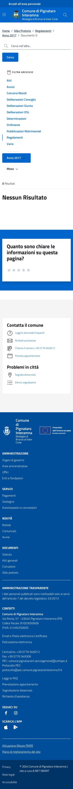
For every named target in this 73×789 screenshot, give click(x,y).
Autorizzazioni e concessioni (19, 507)
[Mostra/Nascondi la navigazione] (4, 14)
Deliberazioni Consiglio (21, 99)
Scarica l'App (12, 721)
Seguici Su (9, 707)
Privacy (6, 767)
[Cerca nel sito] (65, 15)
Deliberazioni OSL (18, 112)
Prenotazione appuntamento (20, 684)
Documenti (10, 548)
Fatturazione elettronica (17, 642)
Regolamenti (43, 31)
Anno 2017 (9, 35)
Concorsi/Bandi (17, 93)
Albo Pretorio (22, 31)
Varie (10, 144)
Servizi (7, 489)
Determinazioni (16, 118)
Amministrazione (15, 453)
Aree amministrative (15, 466)
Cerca (10, 57)
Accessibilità (9, 782)
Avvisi (11, 87)
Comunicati (9, 531)
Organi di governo (13, 460)
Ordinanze (13, 125)
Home (6, 31)
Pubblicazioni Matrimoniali (24, 131)
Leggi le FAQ (10, 678)
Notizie (6, 525)
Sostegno (8, 501)
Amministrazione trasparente (25, 588)
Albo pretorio (10, 572)
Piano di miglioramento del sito (21, 751)
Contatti (8, 608)
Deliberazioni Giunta (20, 105)
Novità (7, 518)
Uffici (5, 472)
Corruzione (8, 566)
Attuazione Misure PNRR (17, 745)
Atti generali (10, 560)
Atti (9, 80)
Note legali (8, 774)
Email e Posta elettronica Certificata (24, 636)
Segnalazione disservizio (17, 690)
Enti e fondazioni (12, 478)
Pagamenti (9, 495)
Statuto (7, 554)
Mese (13, 168)
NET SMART (42, 771)
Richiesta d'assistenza (16, 696)
